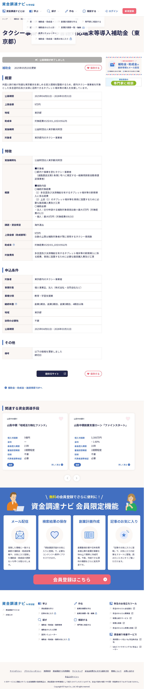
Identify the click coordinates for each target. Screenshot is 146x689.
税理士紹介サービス (120, 618)
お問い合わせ (129, 671)
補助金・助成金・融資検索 (24, 19)
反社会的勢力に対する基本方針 (97, 671)
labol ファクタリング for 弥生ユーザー (125, 648)
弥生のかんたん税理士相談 (123, 628)
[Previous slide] (67, 478)
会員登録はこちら (80, 579)
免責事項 (47, 671)
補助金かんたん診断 (49, 629)
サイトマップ (77, 671)
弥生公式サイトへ (72, 676)
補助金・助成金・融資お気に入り (54, 639)
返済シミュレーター (49, 634)
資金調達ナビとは (13, 11)
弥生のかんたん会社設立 (122, 608)
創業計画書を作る (84, 608)
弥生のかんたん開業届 (121, 613)
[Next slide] (76, 478)
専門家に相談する (84, 624)
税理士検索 (117, 623)
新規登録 (129, 11)
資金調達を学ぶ (47, 608)
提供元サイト (52, 373)
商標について (116, 671)
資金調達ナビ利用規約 (61, 671)
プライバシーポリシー (32, 671)
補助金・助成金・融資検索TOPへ (25, 387)
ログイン (113, 11)
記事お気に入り (47, 613)
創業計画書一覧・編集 (85, 613)
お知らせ (9, 614)
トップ (4, 19)
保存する (95, 68)
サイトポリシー (16, 671)
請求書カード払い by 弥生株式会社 (125, 640)
